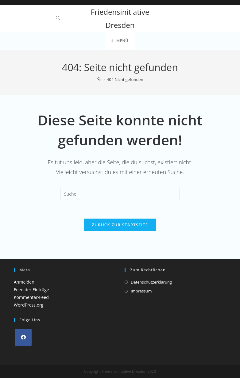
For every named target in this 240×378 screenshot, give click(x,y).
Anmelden (24, 282)
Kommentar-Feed (31, 297)
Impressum (141, 291)
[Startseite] (99, 79)
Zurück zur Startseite (120, 224)
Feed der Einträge (31, 289)
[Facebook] (23, 337)
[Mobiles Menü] (120, 41)
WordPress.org (28, 305)
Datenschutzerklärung (151, 282)
